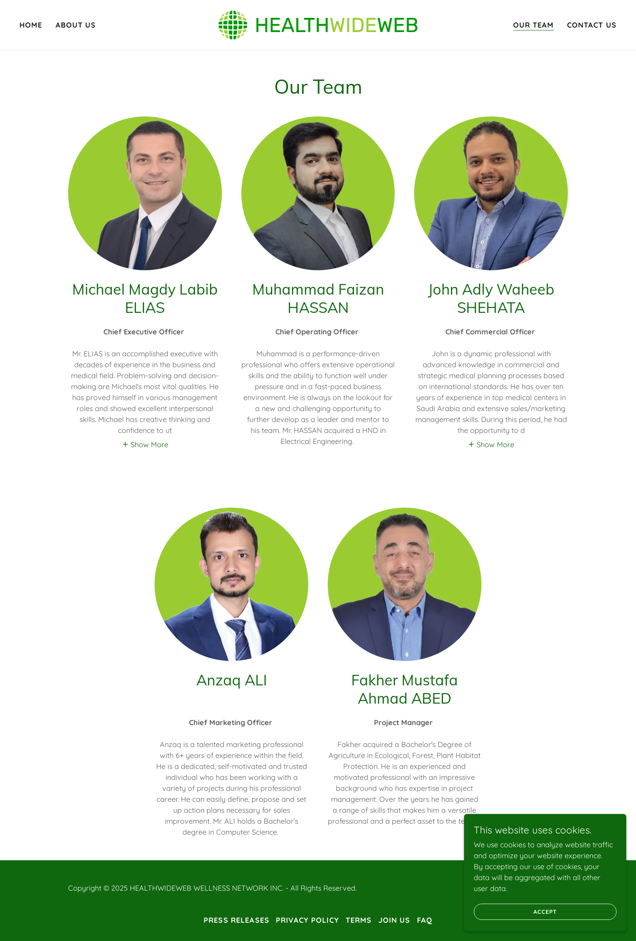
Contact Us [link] (592, 25)
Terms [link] (359, 920)
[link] (318, 24)
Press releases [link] (236, 920)
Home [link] (31, 25)
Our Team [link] (533, 25)
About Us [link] (76, 25)
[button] (145, 444)
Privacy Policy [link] (307, 920)
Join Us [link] (394, 920)
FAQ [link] (424, 920)
